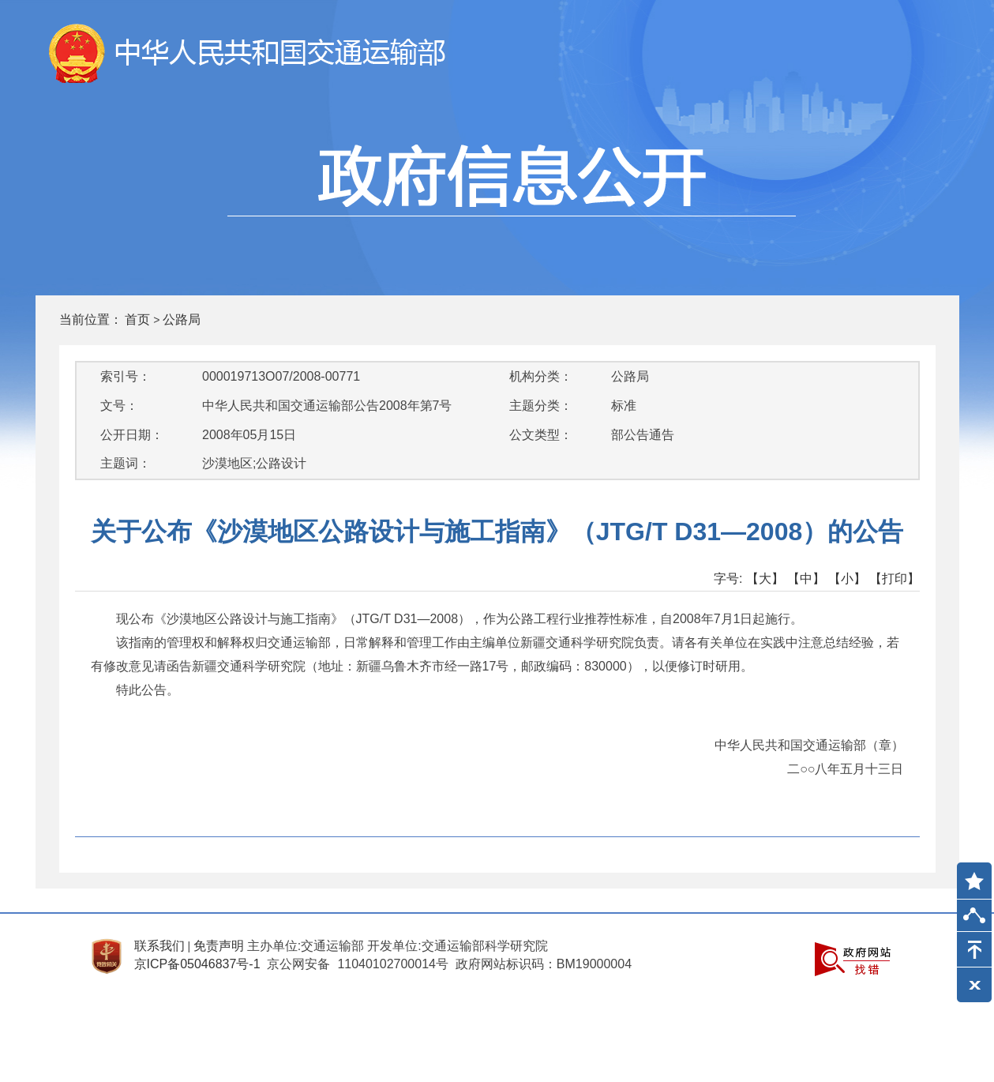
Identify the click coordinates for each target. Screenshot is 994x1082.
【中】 (806, 578)
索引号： (125, 376)
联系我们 (159, 945)
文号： (119, 405)
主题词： (125, 463)
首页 (137, 319)
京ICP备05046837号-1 (197, 964)
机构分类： (540, 376)
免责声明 (218, 945)
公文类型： (540, 434)
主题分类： (540, 405)
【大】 (765, 578)
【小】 (847, 578)
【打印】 (894, 578)
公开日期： (131, 434)
